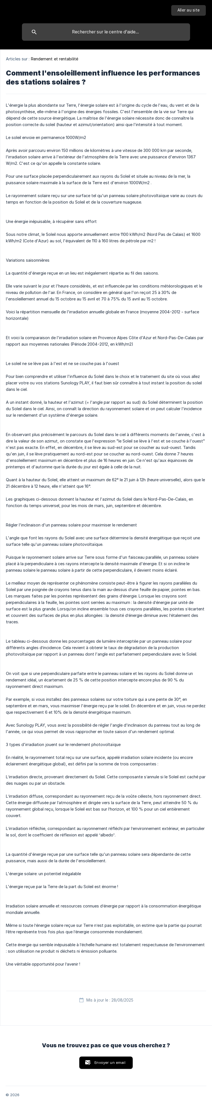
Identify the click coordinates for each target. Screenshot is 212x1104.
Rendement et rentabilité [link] (54, 58)
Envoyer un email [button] (109, 1062)
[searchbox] (106, 32)
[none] (188, 10)
